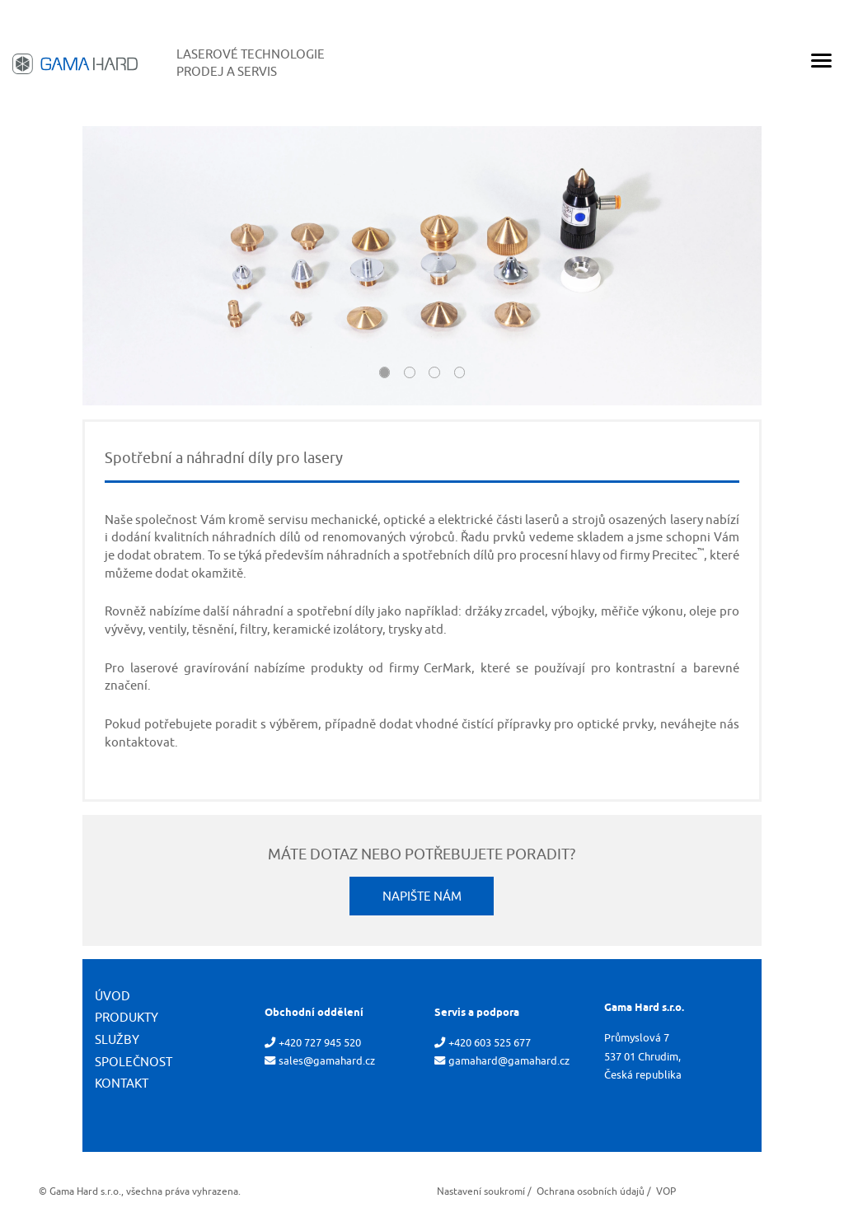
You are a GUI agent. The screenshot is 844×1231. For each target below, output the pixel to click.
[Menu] (821, 63)
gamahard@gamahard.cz (509, 1061)
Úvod (112, 996)
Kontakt (121, 1083)
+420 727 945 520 (320, 1043)
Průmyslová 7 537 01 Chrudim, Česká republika (643, 1056)
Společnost (133, 1062)
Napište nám (422, 896)
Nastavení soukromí (481, 1191)
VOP (666, 1191)
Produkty (126, 1017)
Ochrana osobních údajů (591, 1191)
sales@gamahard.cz (327, 1061)
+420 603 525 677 (489, 1043)
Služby (117, 1039)
